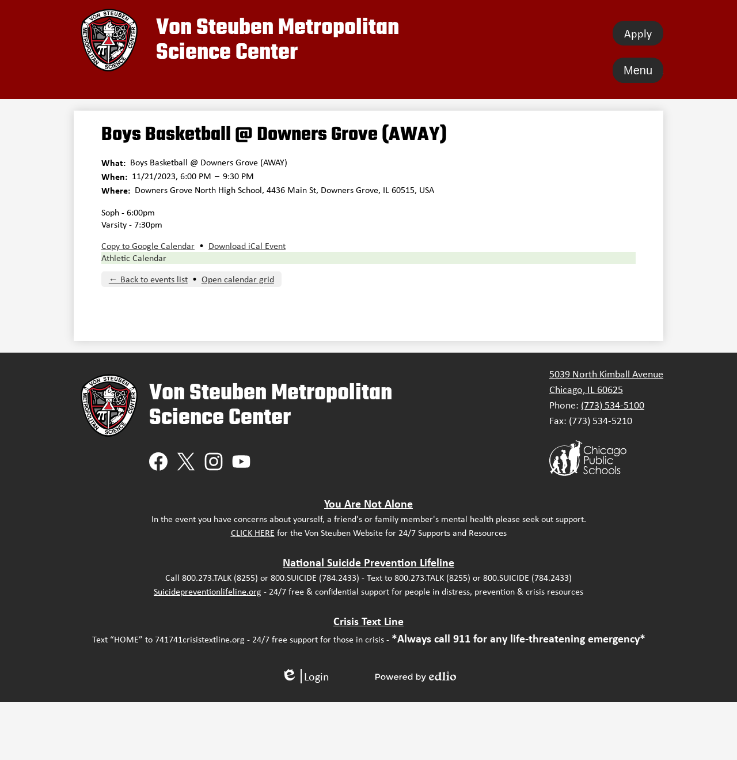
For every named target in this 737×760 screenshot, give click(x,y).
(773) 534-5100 (612, 405)
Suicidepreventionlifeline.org (207, 591)
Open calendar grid (238, 279)
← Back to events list (148, 279)
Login (305, 676)
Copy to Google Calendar (148, 246)
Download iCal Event (247, 246)
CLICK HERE (253, 533)
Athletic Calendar (133, 258)
